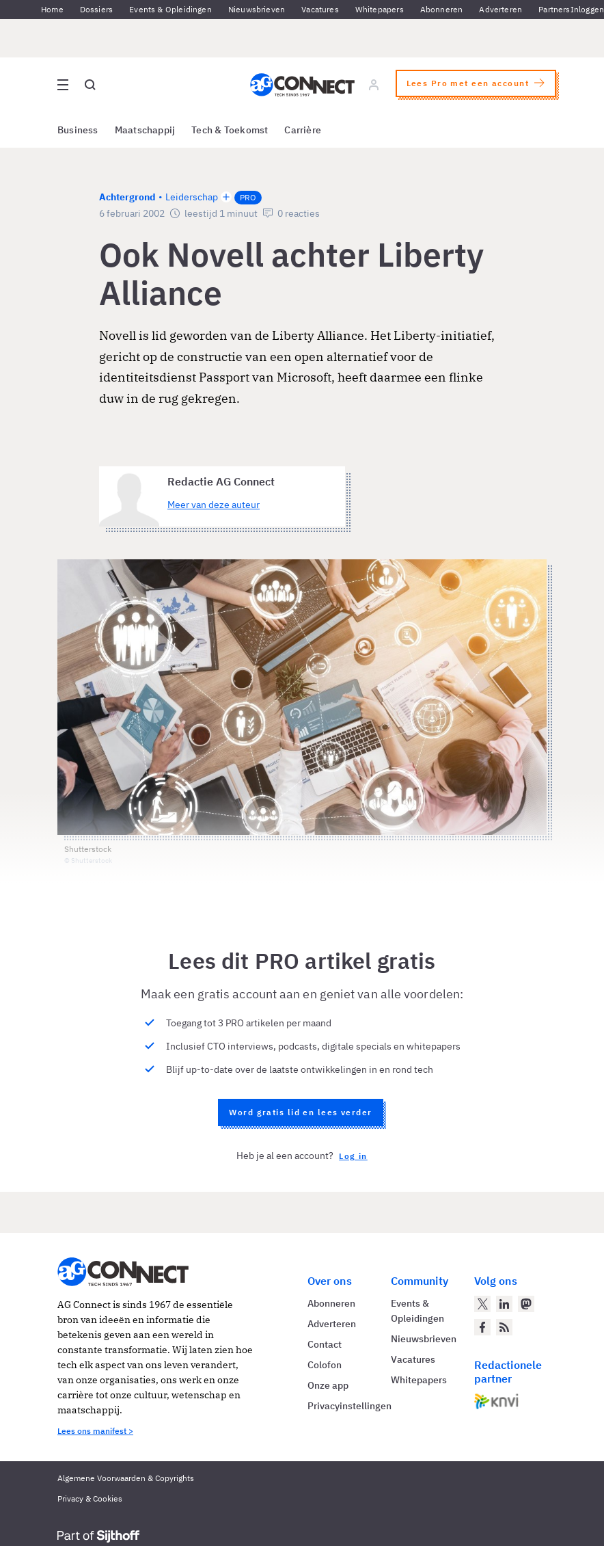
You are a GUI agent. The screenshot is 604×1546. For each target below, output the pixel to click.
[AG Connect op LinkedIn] (504, 1304)
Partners (554, 9)
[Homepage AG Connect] (302, 84)
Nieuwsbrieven (256, 9)
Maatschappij (145, 130)
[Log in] (373, 84)
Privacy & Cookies (89, 1498)
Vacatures (320, 9)
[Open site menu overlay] (62, 84)
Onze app (327, 1385)
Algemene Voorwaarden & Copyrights (125, 1478)
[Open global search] (90, 84)
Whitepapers (379, 9)
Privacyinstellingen (349, 1406)
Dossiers (96, 9)
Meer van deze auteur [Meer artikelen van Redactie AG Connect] (213, 504)
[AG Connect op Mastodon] (526, 1304)
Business (77, 130)
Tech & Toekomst (229, 130)
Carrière (302, 130)
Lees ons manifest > (95, 1431)
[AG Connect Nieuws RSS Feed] (504, 1327)
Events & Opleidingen (170, 9)
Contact (324, 1344)
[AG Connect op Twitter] (482, 1304)
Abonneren (441, 9)
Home (52, 9)
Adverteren (500, 9)
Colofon (324, 1365)
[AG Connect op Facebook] (482, 1327)
